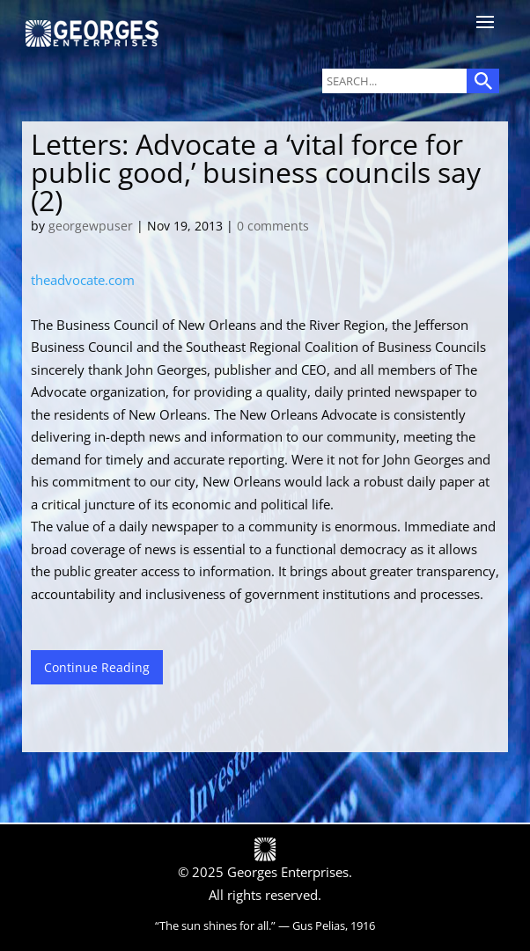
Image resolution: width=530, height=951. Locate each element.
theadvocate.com (83, 280)
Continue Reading (97, 667)
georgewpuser (90, 225)
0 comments (273, 225)
